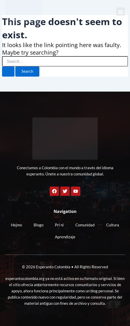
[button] (120, 12)
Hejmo (16, 225)
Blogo (39, 225)
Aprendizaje (65, 237)
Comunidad (85, 225)
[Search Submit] (8, 71)
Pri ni (59, 225)
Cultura (112, 225)
